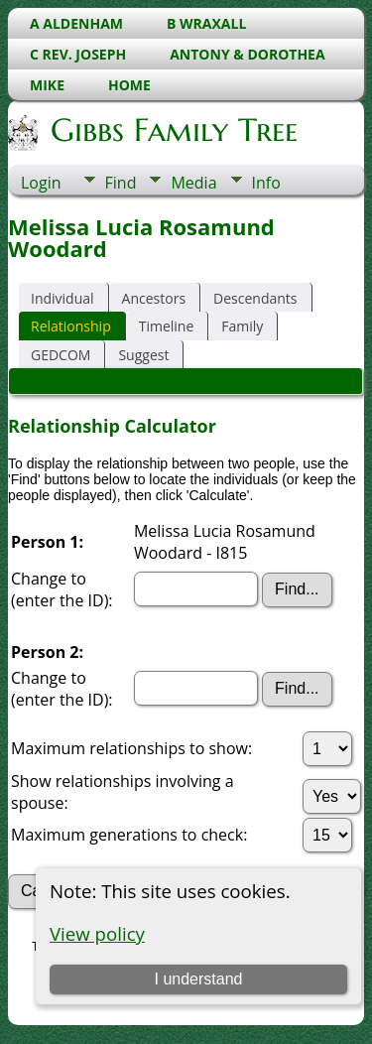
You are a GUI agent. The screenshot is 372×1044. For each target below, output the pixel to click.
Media (193, 183)
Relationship (71, 326)
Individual (62, 298)
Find (121, 183)
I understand (198, 979)
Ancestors (154, 298)
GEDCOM (60, 354)
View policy (97, 933)
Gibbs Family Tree (173, 130)
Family (242, 326)
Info (266, 183)
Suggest (143, 354)
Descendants (255, 298)
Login (41, 183)
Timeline (166, 326)
